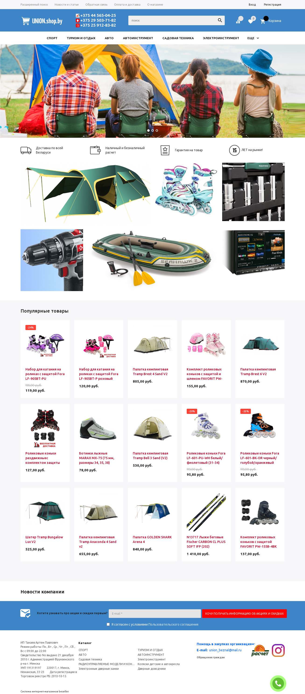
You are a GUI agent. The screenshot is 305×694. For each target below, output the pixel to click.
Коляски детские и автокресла (159, 664)
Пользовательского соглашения (173, 624)
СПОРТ (83, 650)
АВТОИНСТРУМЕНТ (151, 654)
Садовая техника (90, 659)
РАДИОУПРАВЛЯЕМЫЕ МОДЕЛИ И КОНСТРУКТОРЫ (107, 664)
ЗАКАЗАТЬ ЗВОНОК (280, 683)
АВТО (83, 654)
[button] (148, 130)
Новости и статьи (67, 4)
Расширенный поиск (34, 4)
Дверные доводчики (152, 668)
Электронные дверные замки (99, 668)
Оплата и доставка (127, 4)
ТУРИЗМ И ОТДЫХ (150, 650)
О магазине (155, 4)
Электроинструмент (152, 659)
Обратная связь (96, 4)
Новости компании (42, 591)
